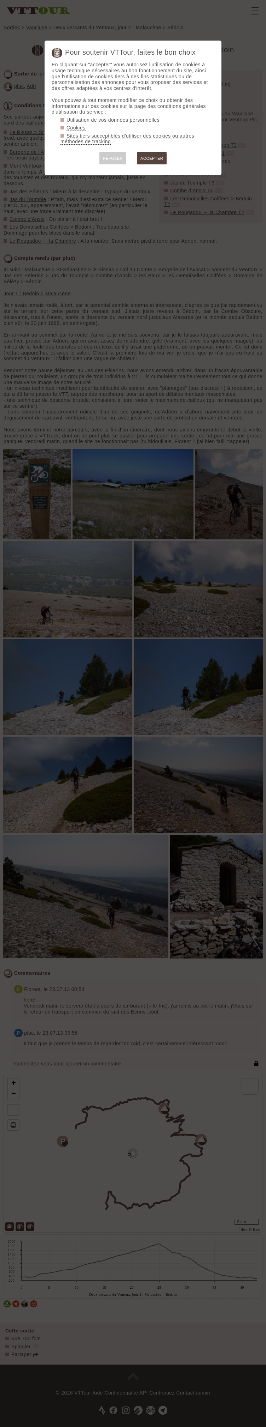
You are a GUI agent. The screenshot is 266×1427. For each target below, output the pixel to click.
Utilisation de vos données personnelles (113, 120)
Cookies (76, 128)
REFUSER (113, 158)
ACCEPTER (151, 158)
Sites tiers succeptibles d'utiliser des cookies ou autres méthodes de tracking (127, 139)
